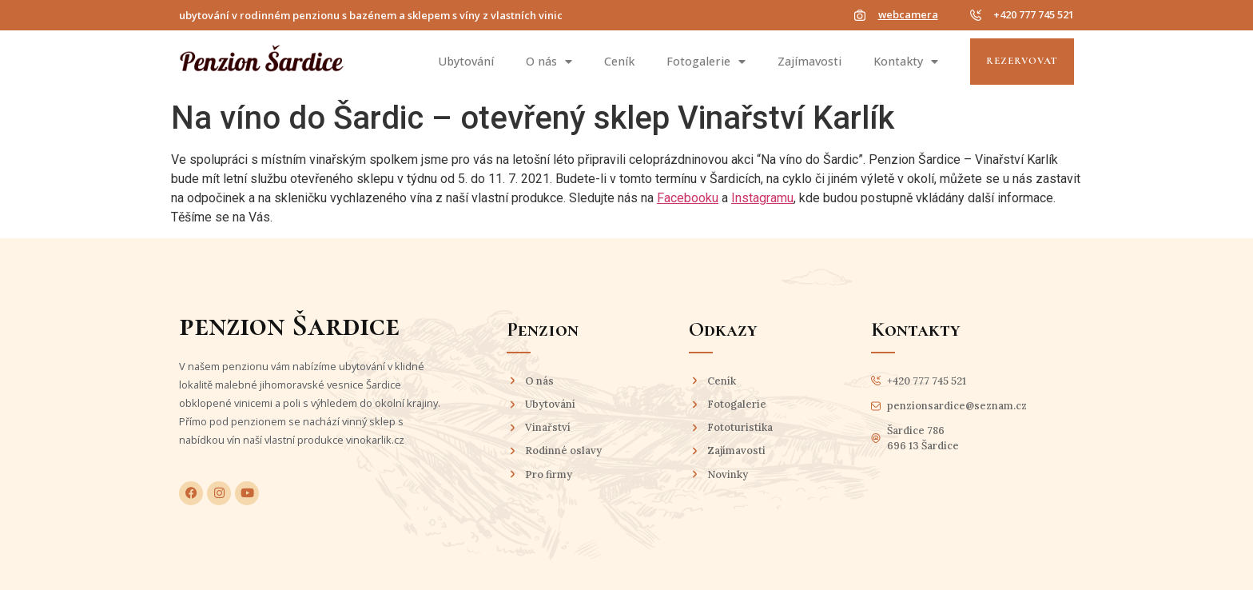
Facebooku (687, 197)
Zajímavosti (809, 61)
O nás (549, 61)
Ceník (619, 61)
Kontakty (905, 61)
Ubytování (466, 61)
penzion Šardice (289, 325)
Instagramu (762, 197)
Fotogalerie (706, 61)
